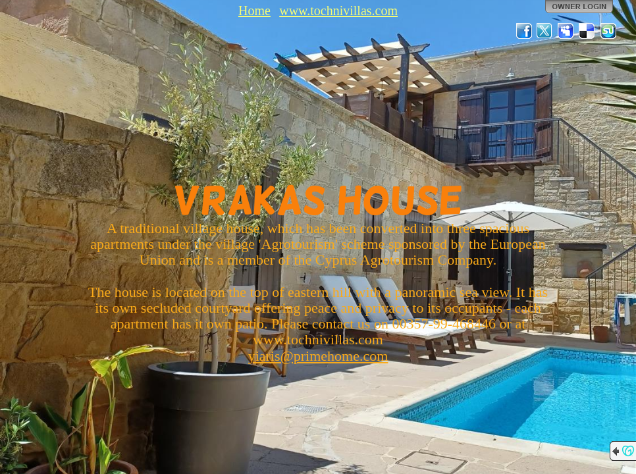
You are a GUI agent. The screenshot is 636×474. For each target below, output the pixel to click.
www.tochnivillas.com (338, 10)
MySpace (566, 31)
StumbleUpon (608, 31)
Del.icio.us (587, 31)
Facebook (524, 31)
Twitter (545, 31)
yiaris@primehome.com (318, 356)
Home (254, 10)
